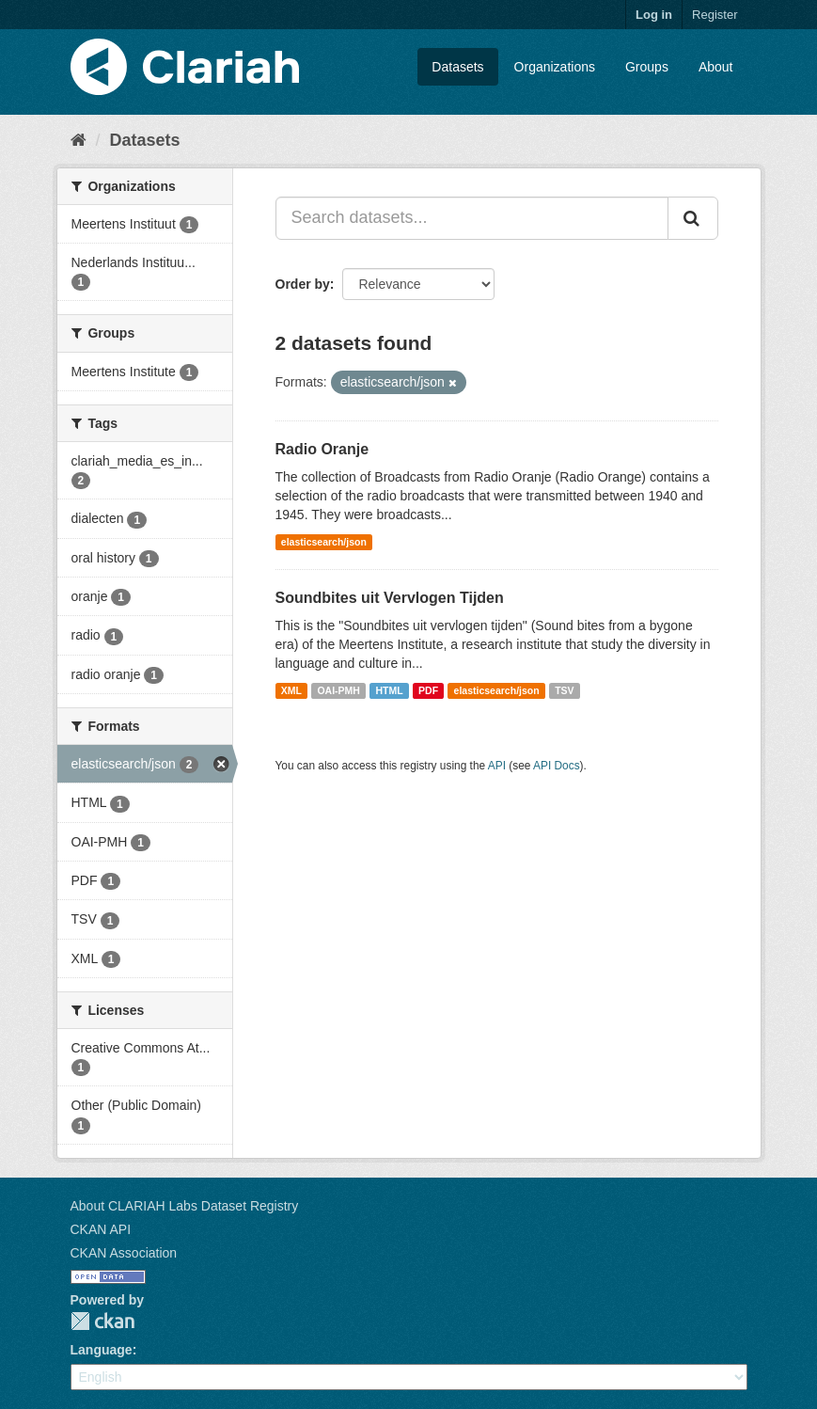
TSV (564, 690)
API (497, 765)
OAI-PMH (338, 690)
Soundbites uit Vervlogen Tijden (389, 598)
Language (102, 1349)
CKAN (102, 1321)
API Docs (556, 765)
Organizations (554, 66)
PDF (428, 690)
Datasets (457, 66)
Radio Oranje (322, 449)
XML (291, 690)
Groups (646, 66)
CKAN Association (124, 1252)
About (716, 66)
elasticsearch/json (324, 541)
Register (714, 15)
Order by (302, 284)
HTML (388, 690)
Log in (654, 15)
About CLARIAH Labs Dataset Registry (185, 1205)
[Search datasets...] (471, 218)
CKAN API (101, 1229)
